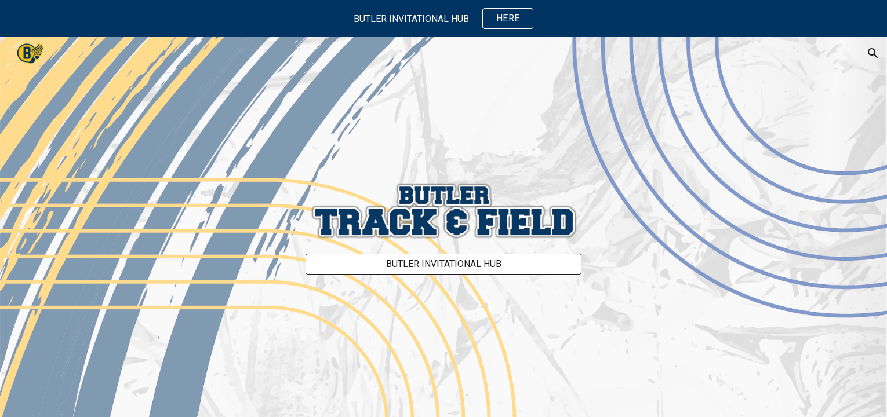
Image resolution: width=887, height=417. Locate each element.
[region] (443, 18)
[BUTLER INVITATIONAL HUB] (443, 264)
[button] (873, 53)
